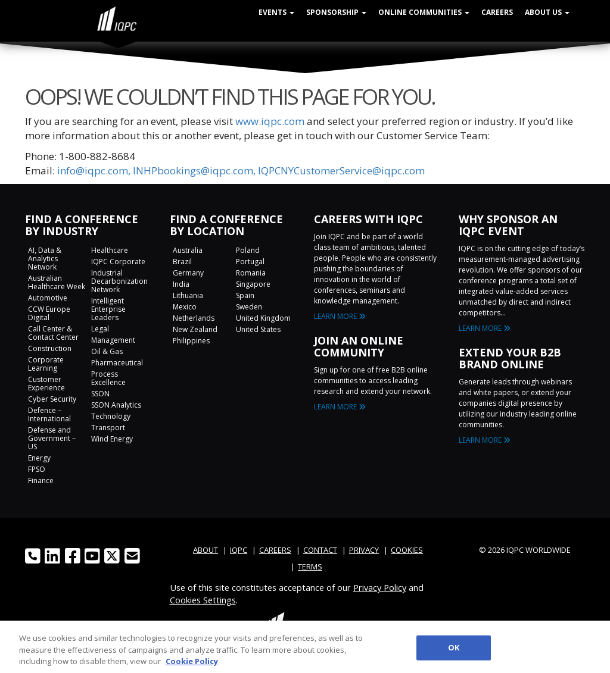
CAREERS (275, 549)
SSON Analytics (116, 405)
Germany (188, 273)
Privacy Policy (379, 587)
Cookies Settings (203, 600)
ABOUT (205, 549)
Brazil (182, 261)
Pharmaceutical (117, 363)
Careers (497, 12)
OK (453, 651)
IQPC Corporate (118, 261)
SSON (100, 394)
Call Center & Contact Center (53, 333)
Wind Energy (112, 439)
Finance (41, 480)
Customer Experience (46, 383)
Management (113, 340)
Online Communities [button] (423, 12)
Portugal (250, 261)
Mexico (185, 307)
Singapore (253, 284)
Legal (100, 329)
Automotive (47, 298)
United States (258, 329)
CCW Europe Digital (49, 313)
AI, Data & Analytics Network (44, 258)
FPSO (36, 469)
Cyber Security (52, 399)
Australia (188, 250)
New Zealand (195, 329)
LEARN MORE (340, 316)
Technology (110, 416)
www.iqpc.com (269, 121)
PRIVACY (364, 549)
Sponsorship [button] (336, 12)
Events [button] (276, 12)
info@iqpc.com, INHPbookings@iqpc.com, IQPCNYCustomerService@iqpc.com (241, 170)
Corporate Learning (46, 364)
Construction (49, 348)
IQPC (238, 549)
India (181, 284)
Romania (251, 273)
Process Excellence (108, 378)
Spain (245, 295)
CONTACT (320, 549)
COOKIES (407, 549)
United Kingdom (263, 318)
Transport (108, 427)
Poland (248, 250)
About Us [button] (547, 12)
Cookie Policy (192, 665)
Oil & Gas (107, 351)
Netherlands (193, 318)
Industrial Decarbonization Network (119, 281)
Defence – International (49, 414)
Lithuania (188, 295)
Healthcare (109, 250)
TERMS (310, 566)
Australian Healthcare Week (56, 282)
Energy (39, 458)
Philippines (191, 341)
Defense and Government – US (52, 438)
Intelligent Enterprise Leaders (108, 309)
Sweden (249, 307)
